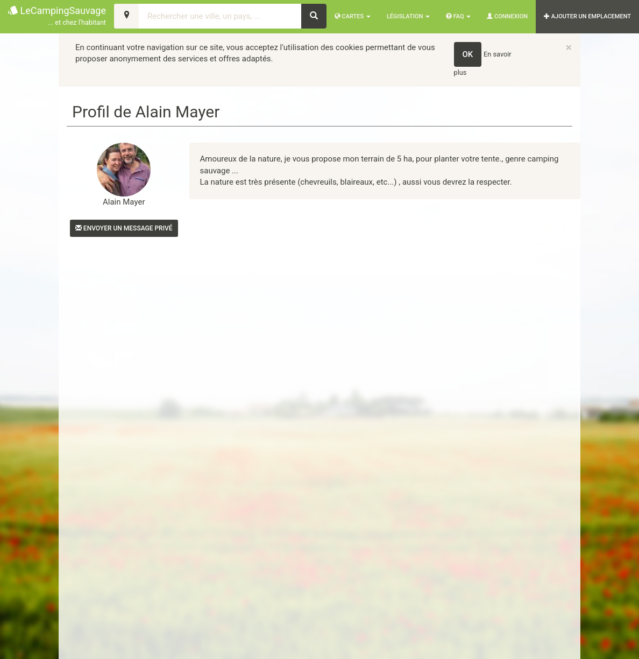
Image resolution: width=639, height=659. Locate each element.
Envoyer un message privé (124, 228)
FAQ (458, 16)
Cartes (353, 16)
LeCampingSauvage (57, 16)
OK (468, 54)
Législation (408, 16)
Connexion (507, 16)
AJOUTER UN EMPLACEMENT (587, 16)
